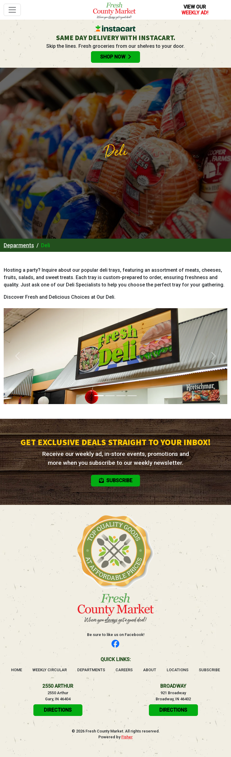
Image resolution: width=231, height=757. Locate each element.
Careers (124, 670)
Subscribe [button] (115, 480)
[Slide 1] (99, 395)
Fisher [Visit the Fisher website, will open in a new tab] (127, 737)
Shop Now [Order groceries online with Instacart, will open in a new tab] (115, 57)
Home (16, 669)
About (149, 670)
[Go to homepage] (114, 10)
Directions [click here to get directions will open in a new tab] (58, 710)
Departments (91, 670)
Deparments (19, 245)
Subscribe (209, 670)
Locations (177, 670)
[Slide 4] (132, 395)
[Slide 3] (121, 395)
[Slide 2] (110, 395)
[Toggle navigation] (12, 10)
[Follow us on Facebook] (115, 644)
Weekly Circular (49, 670)
